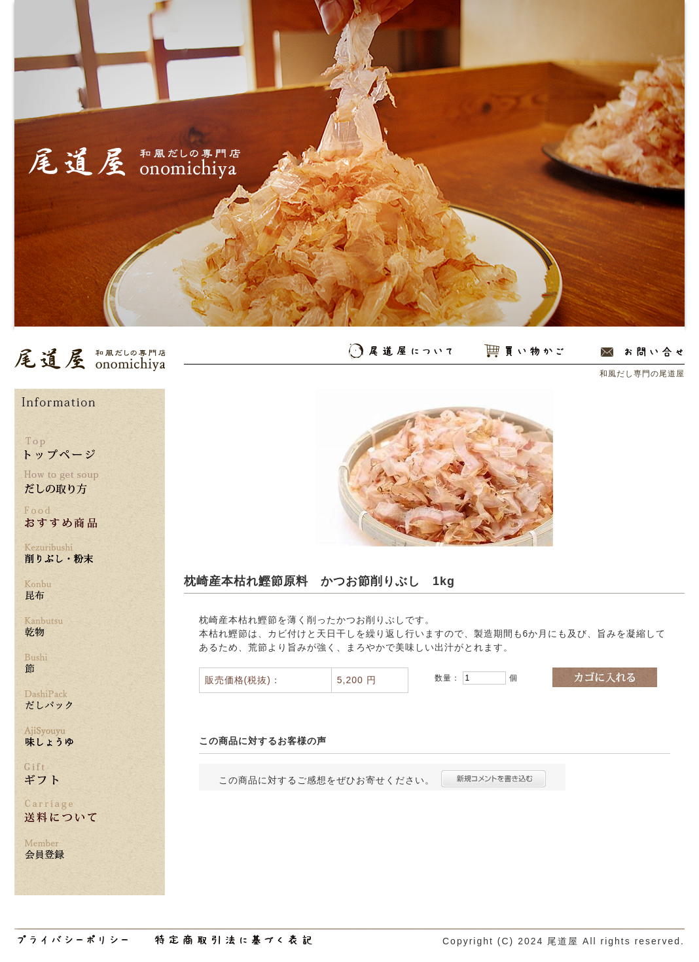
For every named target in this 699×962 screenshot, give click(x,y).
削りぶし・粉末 (61, 554)
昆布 (61, 590)
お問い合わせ (642, 351)
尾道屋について (400, 351)
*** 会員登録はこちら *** (61, 850)
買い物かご (524, 351)
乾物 (61, 627)
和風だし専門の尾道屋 (90, 359)
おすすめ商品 (61, 517)
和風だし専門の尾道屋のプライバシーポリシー (73, 940)
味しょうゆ (61, 737)
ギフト (41, 774)
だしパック (61, 700)
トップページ (59, 448)
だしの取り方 (61, 482)
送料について (60, 811)
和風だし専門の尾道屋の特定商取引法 (233, 940)
